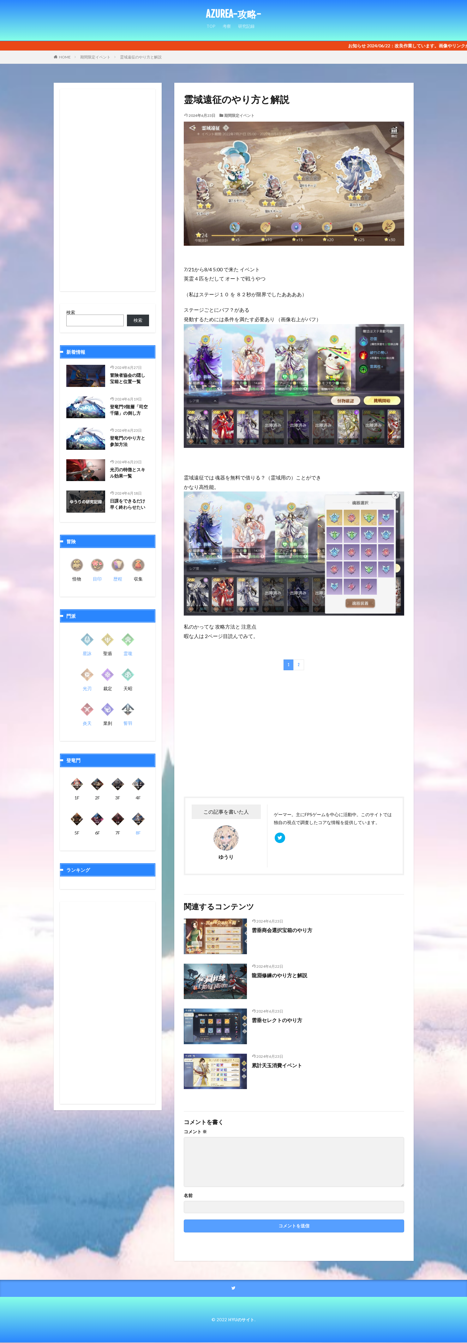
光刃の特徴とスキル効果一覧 (129, 473)
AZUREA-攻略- (233, 14)
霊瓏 (127, 653)
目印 (97, 578)
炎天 (87, 723)
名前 (188, 1195)
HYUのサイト (241, 1319)
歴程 (117, 578)
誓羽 (127, 723)
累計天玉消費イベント (280, 1065)
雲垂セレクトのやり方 (280, 1019)
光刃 (87, 688)
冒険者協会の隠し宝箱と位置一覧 (129, 379)
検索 (70, 312)
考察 (226, 29)
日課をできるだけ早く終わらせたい (129, 504)
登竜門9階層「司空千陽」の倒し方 (129, 410)
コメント (195, 1131)
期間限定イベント (95, 57)
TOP (210, 29)
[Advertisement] (238, 733)
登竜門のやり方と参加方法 (129, 442)
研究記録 (247, 29)
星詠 (87, 653)
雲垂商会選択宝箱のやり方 (286, 929)
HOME (65, 57)
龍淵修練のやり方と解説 (283, 975)
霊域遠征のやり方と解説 (141, 57)
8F (138, 832)
